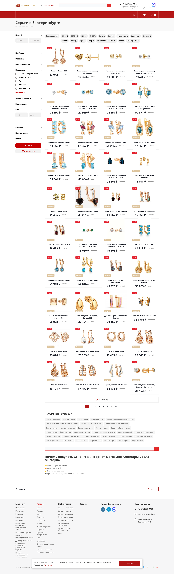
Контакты (19, 520)
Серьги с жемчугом (85, 428)
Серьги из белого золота (120, 428)
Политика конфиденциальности (24, 536)
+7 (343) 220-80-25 (129, 4)
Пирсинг (40, 529)
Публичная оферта (23, 532)
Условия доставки (65, 514)
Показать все (21, 93)
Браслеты (40, 517)
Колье (39, 523)
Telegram (108, 509)
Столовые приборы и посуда (45, 545)
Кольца (40, 511)
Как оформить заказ (66, 508)
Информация (64, 504)
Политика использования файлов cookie (21, 555)
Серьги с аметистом (82, 432)
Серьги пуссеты (97, 419)
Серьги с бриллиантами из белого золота (62, 424)
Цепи (39, 514)
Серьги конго (83, 419)
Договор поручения (23, 540)
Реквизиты (19, 517)
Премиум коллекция (45, 552)
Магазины (19, 511)
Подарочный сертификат (63, 524)
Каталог (40, 504)
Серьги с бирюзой (125, 432)
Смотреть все (152, 489)
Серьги (40, 508)
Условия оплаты (64, 511)
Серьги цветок (81, 441)
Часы (39, 538)
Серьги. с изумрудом (71, 436)
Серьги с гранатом (53, 436)
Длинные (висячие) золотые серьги (120, 419)
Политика (48, 565)
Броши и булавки (44, 526)
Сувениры (41, 541)
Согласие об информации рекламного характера (20, 547)
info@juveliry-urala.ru (146, 514)
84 (116, 406)
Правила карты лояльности (64, 529)
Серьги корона (123, 441)
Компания (20, 504)
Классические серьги (143, 436)
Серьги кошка (137, 441)
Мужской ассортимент (42, 534)
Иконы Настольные (45, 549)
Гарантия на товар (65, 517)
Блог (60, 533)
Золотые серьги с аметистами (116, 424)
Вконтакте (103, 509)
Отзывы (83, 504)
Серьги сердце (67, 441)
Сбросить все (28, 151)
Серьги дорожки (52, 441)
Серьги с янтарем (125, 436)
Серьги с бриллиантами (144, 432)
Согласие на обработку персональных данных (21, 526)
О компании (20, 508)
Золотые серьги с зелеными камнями (60, 428)
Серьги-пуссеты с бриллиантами (58, 432)
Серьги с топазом (108, 436)
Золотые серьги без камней (91, 424)
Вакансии (19, 514)
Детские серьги (69, 419)
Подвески (41, 520)
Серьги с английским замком (104, 432)
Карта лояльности (65, 520)
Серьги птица (95, 441)
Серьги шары (109, 441)
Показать (28, 145)
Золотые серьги (102, 428)
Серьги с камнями (53, 419)
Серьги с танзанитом (91, 436)
